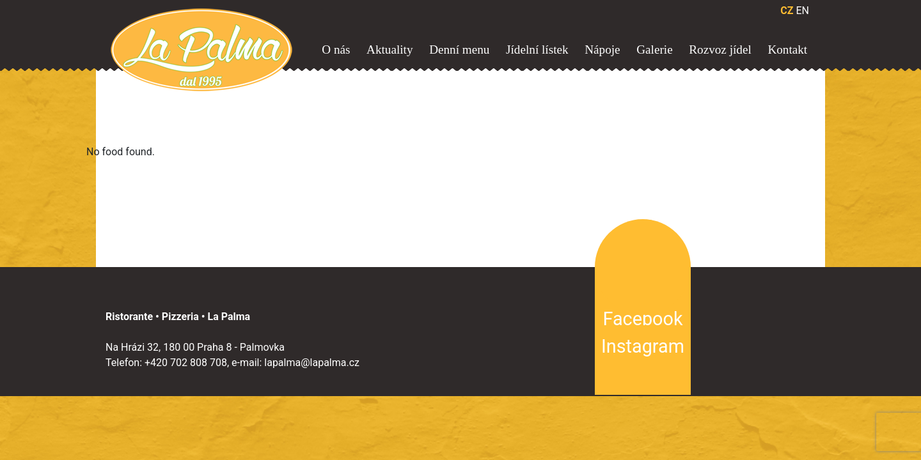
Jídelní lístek (537, 49)
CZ (786, 10)
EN (802, 10)
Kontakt (787, 49)
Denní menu (459, 49)
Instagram (642, 346)
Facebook (642, 319)
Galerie (654, 49)
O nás (336, 49)
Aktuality (389, 49)
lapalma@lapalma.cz (311, 362)
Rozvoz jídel (720, 49)
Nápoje (602, 49)
